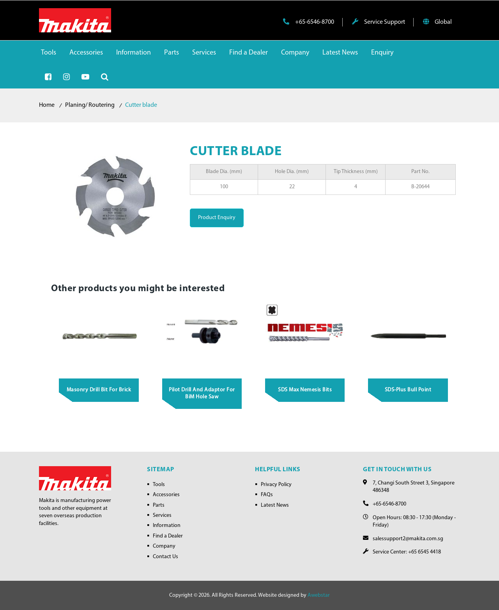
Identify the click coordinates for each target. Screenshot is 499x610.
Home (47, 105)
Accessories (166, 495)
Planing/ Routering (90, 105)
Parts (159, 505)
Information (166, 526)
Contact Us (165, 557)
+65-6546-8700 (308, 21)
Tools (159, 485)
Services (162, 515)
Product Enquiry (216, 218)
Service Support (378, 21)
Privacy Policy (276, 485)
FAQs (267, 495)
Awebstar (319, 595)
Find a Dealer (168, 536)
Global (437, 21)
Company (164, 546)
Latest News (275, 505)
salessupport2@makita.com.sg (408, 539)
